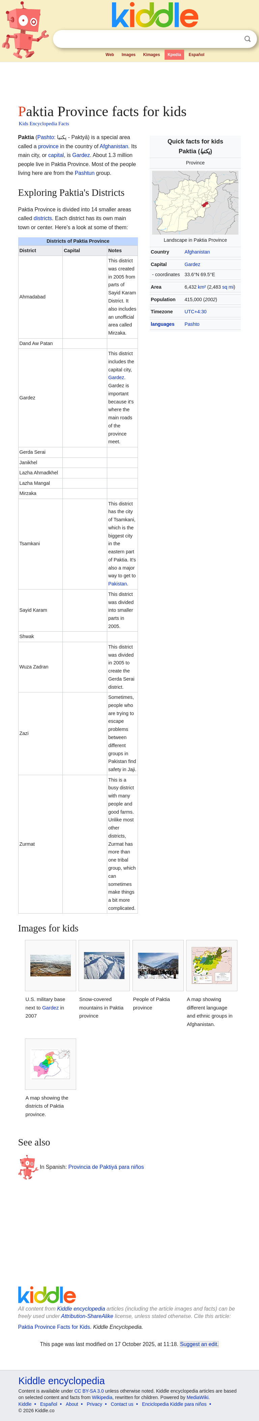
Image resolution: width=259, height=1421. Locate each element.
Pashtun (85, 173)
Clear (233, 39)
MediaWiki (197, 1397)
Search (247, 39)
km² (202, 287)
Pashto (191, 324)
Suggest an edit (198, 1344)
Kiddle (25, 1404)
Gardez (192, 264)
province (48, 146)
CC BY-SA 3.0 (89, 1391)
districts (43, 218)
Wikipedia (102, 1397)
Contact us (122, 1404)
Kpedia (174, 54)
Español (196, 54)
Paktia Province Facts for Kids (54, 1327)
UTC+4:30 (195, 311)
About (72, 1404)
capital (56, 155)
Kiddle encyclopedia (81, 1309)
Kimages (151, 54)
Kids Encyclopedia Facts (44, 123)
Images (129, 54)
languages (162, 324)
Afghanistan (197, 252)
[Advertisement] (129, 81)
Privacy (94, 1404)
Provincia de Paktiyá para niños (106, 1166)
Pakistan (117, 583)
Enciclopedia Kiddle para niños (174, 1404)
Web (110, 54)
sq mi (228, 287)
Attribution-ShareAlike (87, 1316)
